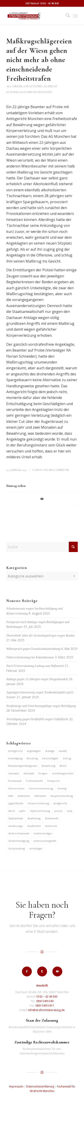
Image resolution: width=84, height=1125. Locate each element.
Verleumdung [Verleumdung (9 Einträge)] (16, 848)
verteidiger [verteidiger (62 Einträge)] (36, 848)
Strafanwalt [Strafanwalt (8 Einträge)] (51, 818)
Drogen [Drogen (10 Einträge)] (43, 773)
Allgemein (14, 86)
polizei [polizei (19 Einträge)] (58, 811)
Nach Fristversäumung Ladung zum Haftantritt (35, 666)
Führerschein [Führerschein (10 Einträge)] (16, 788)
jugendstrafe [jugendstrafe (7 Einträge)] (16, 803)
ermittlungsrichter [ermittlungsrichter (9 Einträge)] (63, 773)
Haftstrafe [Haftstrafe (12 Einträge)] (40, 796)
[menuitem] (65, 16)
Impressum (16, 1086)
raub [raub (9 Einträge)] (69, 811)
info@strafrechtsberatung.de (46, 1010)
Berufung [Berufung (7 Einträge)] (32, 758)
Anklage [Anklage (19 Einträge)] (50, 751)
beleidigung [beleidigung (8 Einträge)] (15, 758)
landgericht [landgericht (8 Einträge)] (60, 803)
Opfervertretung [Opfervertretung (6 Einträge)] (40, 811)
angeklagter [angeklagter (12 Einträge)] (34, 751)
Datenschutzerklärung (40, 1086)
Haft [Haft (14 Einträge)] (10, 796)
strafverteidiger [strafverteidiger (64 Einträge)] (43, 833)
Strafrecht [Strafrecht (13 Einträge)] (51, 826)
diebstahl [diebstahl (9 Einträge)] (28, 773)
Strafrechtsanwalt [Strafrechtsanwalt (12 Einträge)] (18, 833)
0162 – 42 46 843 (47, 996)
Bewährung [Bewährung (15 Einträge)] (48, 765)
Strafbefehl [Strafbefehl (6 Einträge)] (34, 826)
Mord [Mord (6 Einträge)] (11, 811)
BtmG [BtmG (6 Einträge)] (63, 765)
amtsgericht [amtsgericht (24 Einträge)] (15, 751)
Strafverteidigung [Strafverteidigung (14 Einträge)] (18, 840)
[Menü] (75, 16)
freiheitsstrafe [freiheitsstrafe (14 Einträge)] (34, 780)
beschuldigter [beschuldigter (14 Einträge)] (50, 758)
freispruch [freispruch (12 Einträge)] (53, 780)
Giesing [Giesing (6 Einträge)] (61, 788)
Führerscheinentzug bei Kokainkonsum (30, 657)
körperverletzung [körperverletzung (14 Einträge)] (38, 803)
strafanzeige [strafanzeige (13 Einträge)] (15, 826)
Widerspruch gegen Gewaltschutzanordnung (33, 648)
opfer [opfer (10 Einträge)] (22, 811)
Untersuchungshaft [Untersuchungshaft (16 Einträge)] (44, 840)
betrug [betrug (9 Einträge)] (67, 758)
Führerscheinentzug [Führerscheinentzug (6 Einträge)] (41, 788)
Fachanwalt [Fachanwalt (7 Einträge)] (15, 780)
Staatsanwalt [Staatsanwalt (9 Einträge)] (15, 818)
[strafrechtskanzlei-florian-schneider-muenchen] (34, 16)
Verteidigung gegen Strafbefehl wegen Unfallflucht (37, 719)
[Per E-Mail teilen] (42, 498)
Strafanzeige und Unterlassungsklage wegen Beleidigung (41, 706)
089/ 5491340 (45, 1001)
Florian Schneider (54, 470)
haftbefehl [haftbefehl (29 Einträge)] (23, 796)
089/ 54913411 (44, 1005)
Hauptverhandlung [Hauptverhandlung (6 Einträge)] (61, 796)
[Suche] (65, 16)
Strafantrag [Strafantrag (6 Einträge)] (34, 818)
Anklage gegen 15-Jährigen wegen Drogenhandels (37, 679)
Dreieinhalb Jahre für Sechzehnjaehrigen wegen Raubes (40, 635)
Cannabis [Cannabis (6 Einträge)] (13, 773)
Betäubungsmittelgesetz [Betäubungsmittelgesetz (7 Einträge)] (22, 765)
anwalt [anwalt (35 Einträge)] (63, 751)
